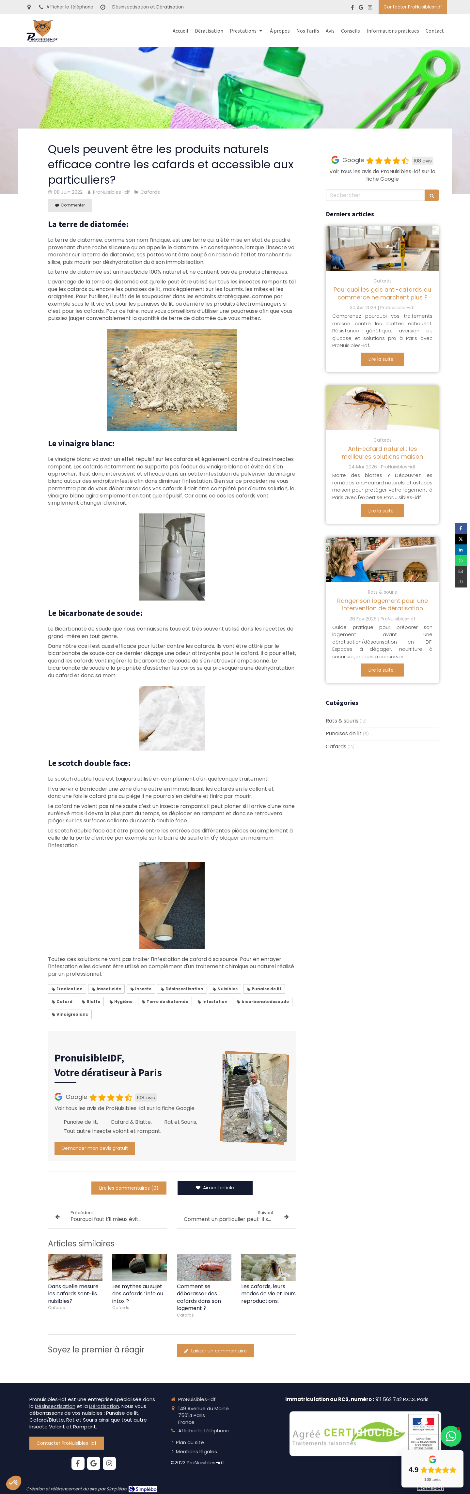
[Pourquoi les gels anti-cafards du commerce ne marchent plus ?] (382, 248)
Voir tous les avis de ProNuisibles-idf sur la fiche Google (125, 1108)
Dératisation (104, 1406)
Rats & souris (342, 720)
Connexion (430, 1488)
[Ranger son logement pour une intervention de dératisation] (382, 559)
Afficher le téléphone (69, 7)
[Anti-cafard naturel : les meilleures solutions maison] (382, 408)
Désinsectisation (55, 1406)
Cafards (336, 746)
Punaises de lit (344, 733)
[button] (451, 1436)
